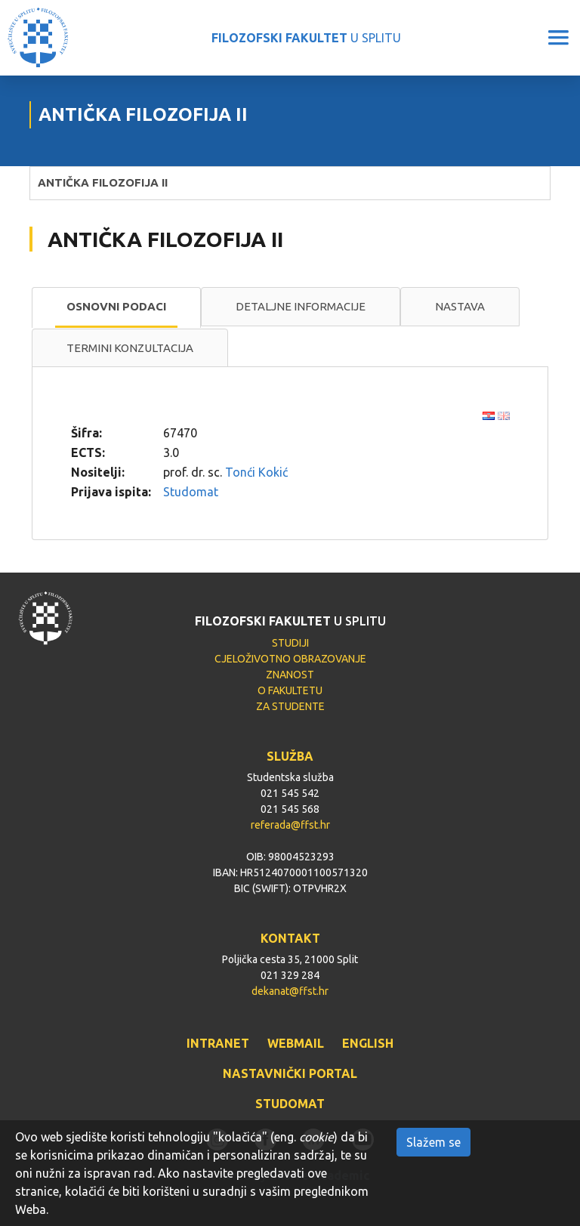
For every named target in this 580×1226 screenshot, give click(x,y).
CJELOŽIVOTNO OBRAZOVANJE (290, 659)
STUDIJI (290, 643)
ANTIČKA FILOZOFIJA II (103, 182)
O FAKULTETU (290, 690)
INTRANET (218, 1043)
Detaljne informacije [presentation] (301, 306)
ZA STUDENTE (290, 706)
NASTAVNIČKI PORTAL (290, 1073)
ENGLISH (367, 1043)
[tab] (116, 307)
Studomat (190, 492)
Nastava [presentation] (460, 306)
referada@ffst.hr (290, 825)
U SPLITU (306, 38)
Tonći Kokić (256, 472)
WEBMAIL (295, 1043)
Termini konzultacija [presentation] (129, 347)
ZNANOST (290, 675)
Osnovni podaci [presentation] (116, 306)
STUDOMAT (290, 1103)
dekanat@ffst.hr (290, 991)
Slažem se (433, 1142)
